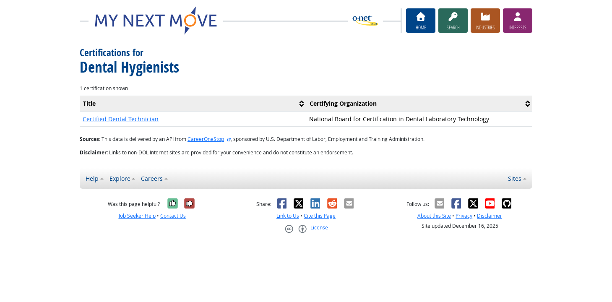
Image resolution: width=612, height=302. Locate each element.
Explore (119, 178)
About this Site (434, 215)
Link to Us (287, 215)
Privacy (464, 215)
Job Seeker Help (137, 215)
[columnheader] (193, 103)
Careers (152, 178)
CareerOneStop (206, 139)
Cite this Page (320, 215)
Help (92, 178)
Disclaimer (489, 215)
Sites (514, 178)
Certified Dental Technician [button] (121, 119)
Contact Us (173, 215)
